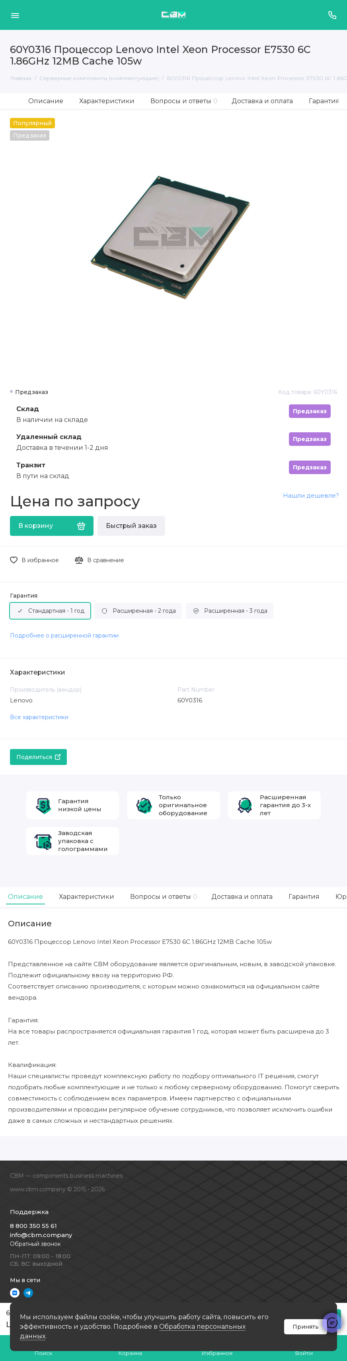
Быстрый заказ (131, 525)
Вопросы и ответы (184, 101)
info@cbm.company (41, 1235)
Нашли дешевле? (311, 495)
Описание (45, 101)
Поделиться (38, 757)
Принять (305, 1326)
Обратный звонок (35, 1243)
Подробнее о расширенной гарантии (64, 635)
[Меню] (15, 15)
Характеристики (107, 101)
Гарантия (324, 101)
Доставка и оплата (262, 101)
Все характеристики (39, 717)
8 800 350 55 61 (33, 1226)
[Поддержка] (332, 15)
